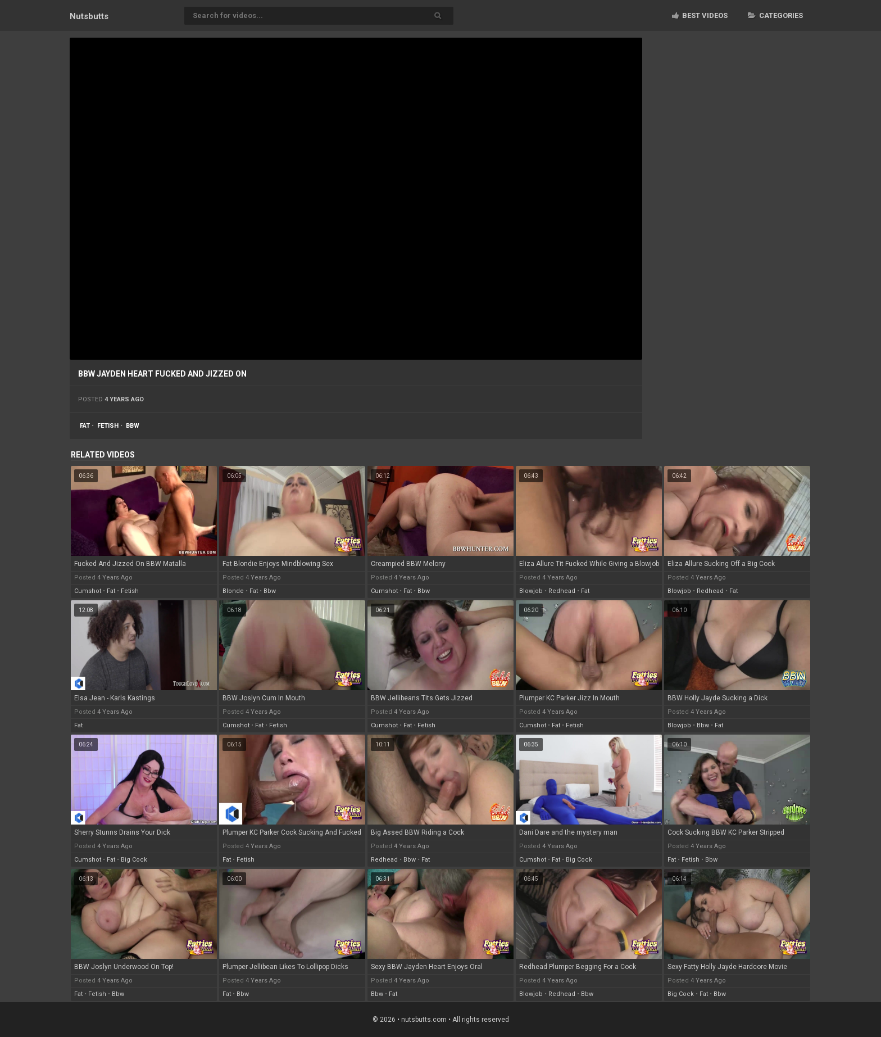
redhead (561, 591)
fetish (108, 425)
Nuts (89, 16)
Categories (775, 15)
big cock (134, 859)
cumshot (87, 591)
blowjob (531, 591)
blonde (233, 591)
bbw (132, 425)
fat (85, 425)
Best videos (700, 15)
